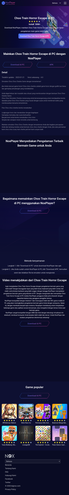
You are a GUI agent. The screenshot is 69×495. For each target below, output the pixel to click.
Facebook (9, 479)
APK (51, 64)
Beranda (8, 465)
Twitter (8, 482)
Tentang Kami (10, 468)
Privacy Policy (10, 489)
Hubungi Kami (10, 475)
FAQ (6, 472)
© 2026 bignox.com (12, 486)
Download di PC (18, 64)
